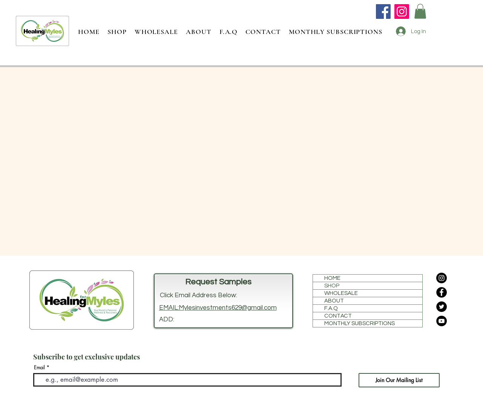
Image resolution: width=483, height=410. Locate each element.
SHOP (331, 286)
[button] (420, 11)
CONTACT (338, 316)
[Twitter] (441, 306)
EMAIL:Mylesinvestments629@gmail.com (218, 307)
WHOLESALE (341, 293)
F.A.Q (331, 308)
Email (39, 367)
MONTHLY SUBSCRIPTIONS (359, 323)
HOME (332, 278)
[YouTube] (441, 321)
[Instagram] (401, 11)
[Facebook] (383, 11)
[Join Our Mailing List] (399, 380)
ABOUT (334, 301)
